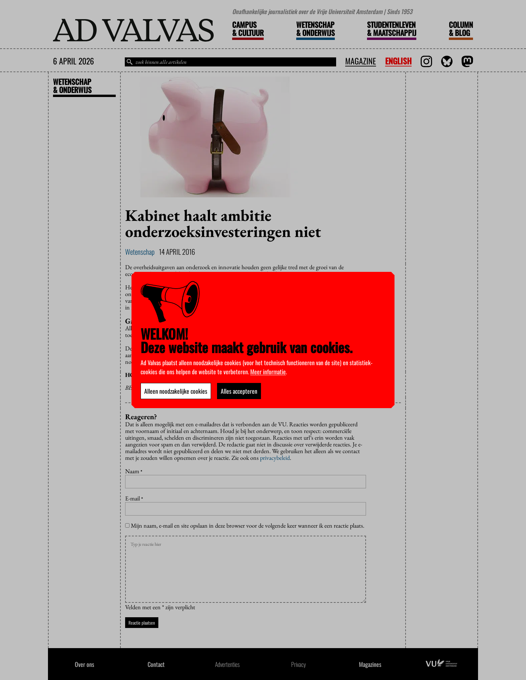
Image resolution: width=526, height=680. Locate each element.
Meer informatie (268, 371)
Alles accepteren (239, 391)
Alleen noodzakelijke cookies (175, 391)
